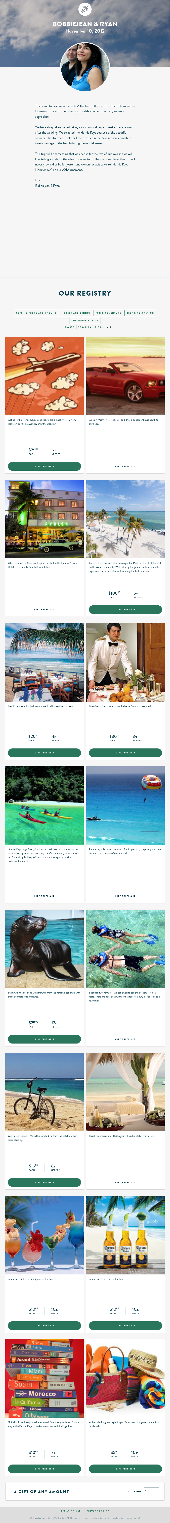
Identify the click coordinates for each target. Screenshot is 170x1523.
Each (32, 454)
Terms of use (71, 1511)
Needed (55, 454)
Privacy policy (98, 1511)
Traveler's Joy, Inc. (42, 1518)
